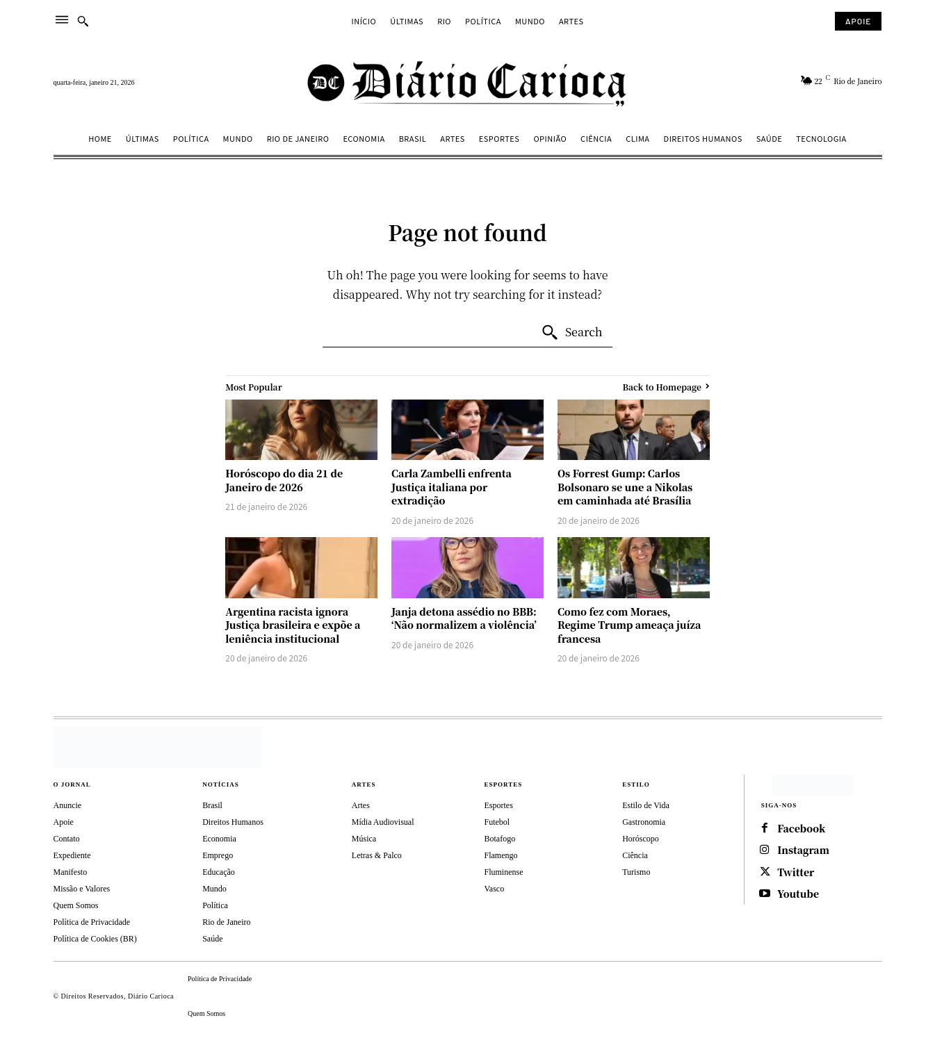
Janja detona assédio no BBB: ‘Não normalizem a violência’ (464, 618)
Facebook (802, 829)
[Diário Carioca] (468, 82)
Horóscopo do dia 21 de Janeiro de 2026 (284, 480)
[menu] (62, 21)
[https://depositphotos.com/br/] (813, 785)
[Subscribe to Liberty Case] (858, 21)
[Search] (571, 332)
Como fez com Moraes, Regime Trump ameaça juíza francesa (629, 625)
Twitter (796, 873)
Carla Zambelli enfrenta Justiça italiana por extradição (451, 486)
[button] (82, 20)
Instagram (804, 851)
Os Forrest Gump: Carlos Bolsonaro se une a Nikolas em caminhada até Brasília (625, 486)
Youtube (799, 895)
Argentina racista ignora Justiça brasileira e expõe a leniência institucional (292, 625)
